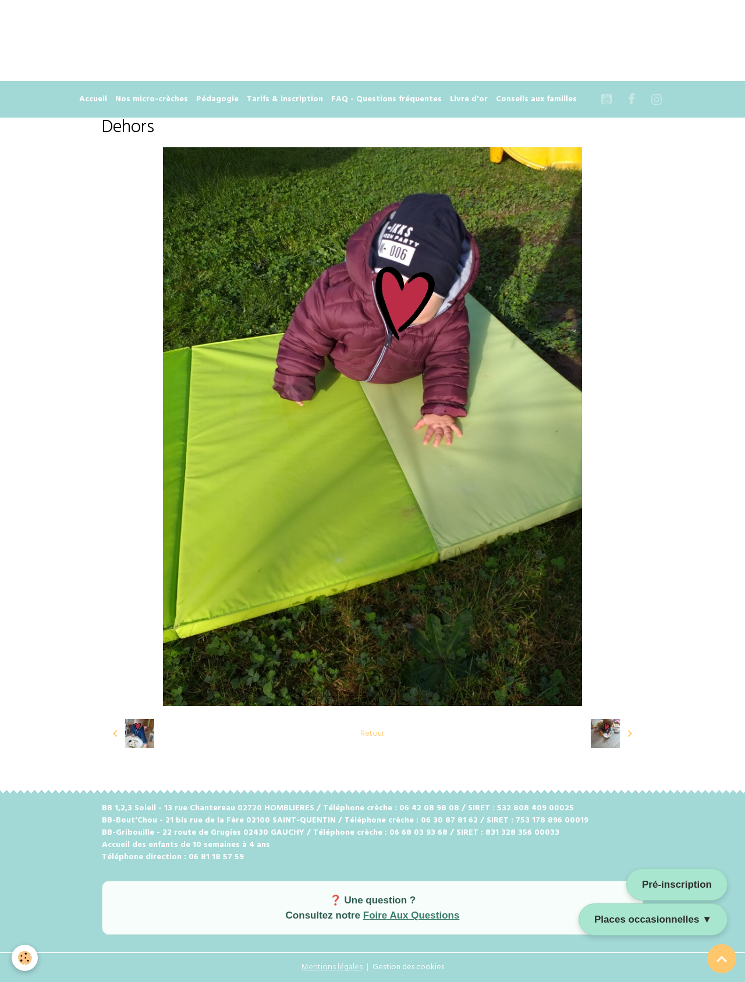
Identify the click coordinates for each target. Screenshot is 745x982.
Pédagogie (217, 99)
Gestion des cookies (408, 967)
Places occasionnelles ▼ (653, 919)
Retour (372, 733)
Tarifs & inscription (285, 99)
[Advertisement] (212, 26)
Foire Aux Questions (411, 915)
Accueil (93, 99)
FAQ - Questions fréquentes (386, 99)
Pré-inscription (677, 884)
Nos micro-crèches (151, 99)
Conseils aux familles (536, 99)
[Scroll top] (721, 958)
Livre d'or (469, 99)
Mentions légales (332, 967)
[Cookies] (25, 958)
